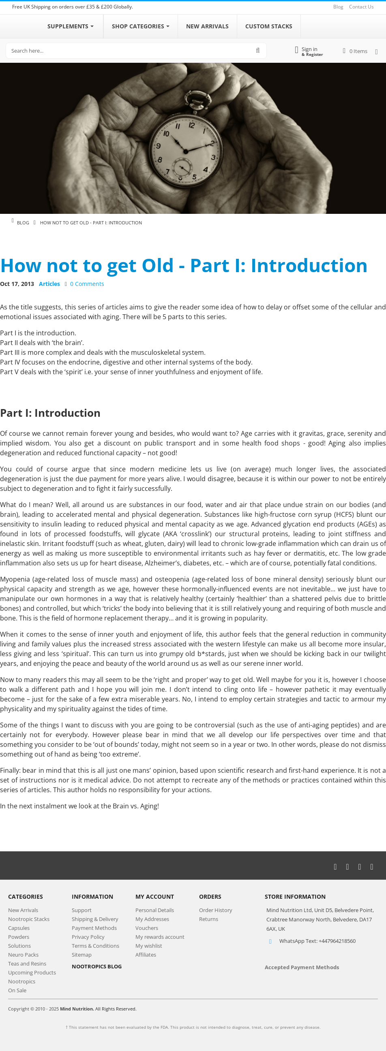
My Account (154, 896)
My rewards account (159, 936)
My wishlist (148, 945)
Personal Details (154, 910)
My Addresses (152, 919)
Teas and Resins (27, 963)
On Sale (17, 990)
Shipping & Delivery (95, 919)
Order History (215, 910)
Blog (338, 7)
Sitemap (82, 954)
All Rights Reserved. (116, 1009)
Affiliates (145, 954)
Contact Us (361, 7)
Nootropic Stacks (28, 919)
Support (82, 910)
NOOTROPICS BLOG (97, 966)
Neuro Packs (23, 954)
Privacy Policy (88, 936)
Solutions (19, 945)
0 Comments (87, 284)
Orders (210, 896)
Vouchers (146, 928)
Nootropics (21, 981)
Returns (208, 919)
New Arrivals (23, 910)
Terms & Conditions (95, 945)
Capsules (19, 928)
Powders (18, 936)
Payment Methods (94, 928)
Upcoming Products (32, 972)
